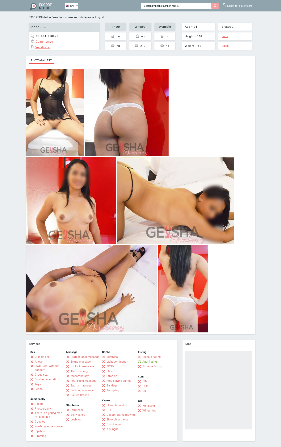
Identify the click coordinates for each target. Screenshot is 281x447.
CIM (145, 381)
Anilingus (112, 429)
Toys (38, 384)
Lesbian (76, 419)
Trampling (113, 390)
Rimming (40, 436)
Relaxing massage (82, 390)
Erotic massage (81, 361)
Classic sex (42, 357)
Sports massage (81, 385)
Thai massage (80, 371)
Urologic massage (82, 366)
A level (39, 361)
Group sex (41, 374)
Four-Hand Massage (83, 380)
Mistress (112, 357)
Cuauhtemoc (59, 17)
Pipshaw (40, 431)
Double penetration (47, 379)
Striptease (77, 410)
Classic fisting (151, 357)
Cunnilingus (114, 424)
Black (225, 46)
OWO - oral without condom (47, 368)
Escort (39, 404)
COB (145, 386)
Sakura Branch (80, 395)
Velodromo (74, 17)
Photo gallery (41, 60)
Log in (237, 5)
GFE (109, 410)
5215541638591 (47, 36)
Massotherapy (80, 376)
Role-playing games (119, 380)
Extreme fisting (151, 366)
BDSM (110, 366)
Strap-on (112, 376)
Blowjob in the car (118, 419)
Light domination (117, 361)
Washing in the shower (49, 426)
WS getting (149, 410)
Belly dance (78, 414)
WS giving (148, 405)
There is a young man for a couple (48, 415)
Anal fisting (149, 361)
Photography (43, 408)
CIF (144, 391)
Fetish (39, 389)
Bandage (112, 385)
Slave (110, 371)
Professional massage (85, 357)
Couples (40, 421)
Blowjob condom (117, 405)
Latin (225, 36)
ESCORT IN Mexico (40, 17)
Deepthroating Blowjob (121, 414)
